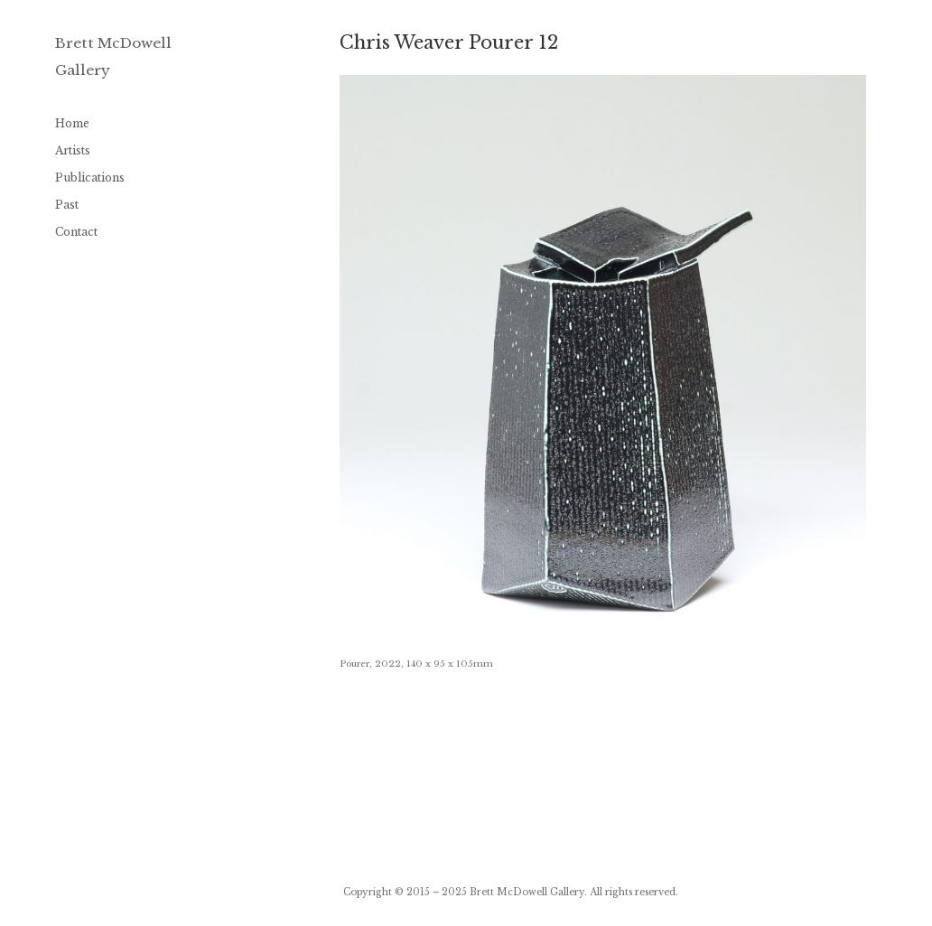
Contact (76, 232)
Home (72, 123)
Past (67, 204)
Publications (90, 177)
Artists (72, 150)
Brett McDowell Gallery (527, 892)
